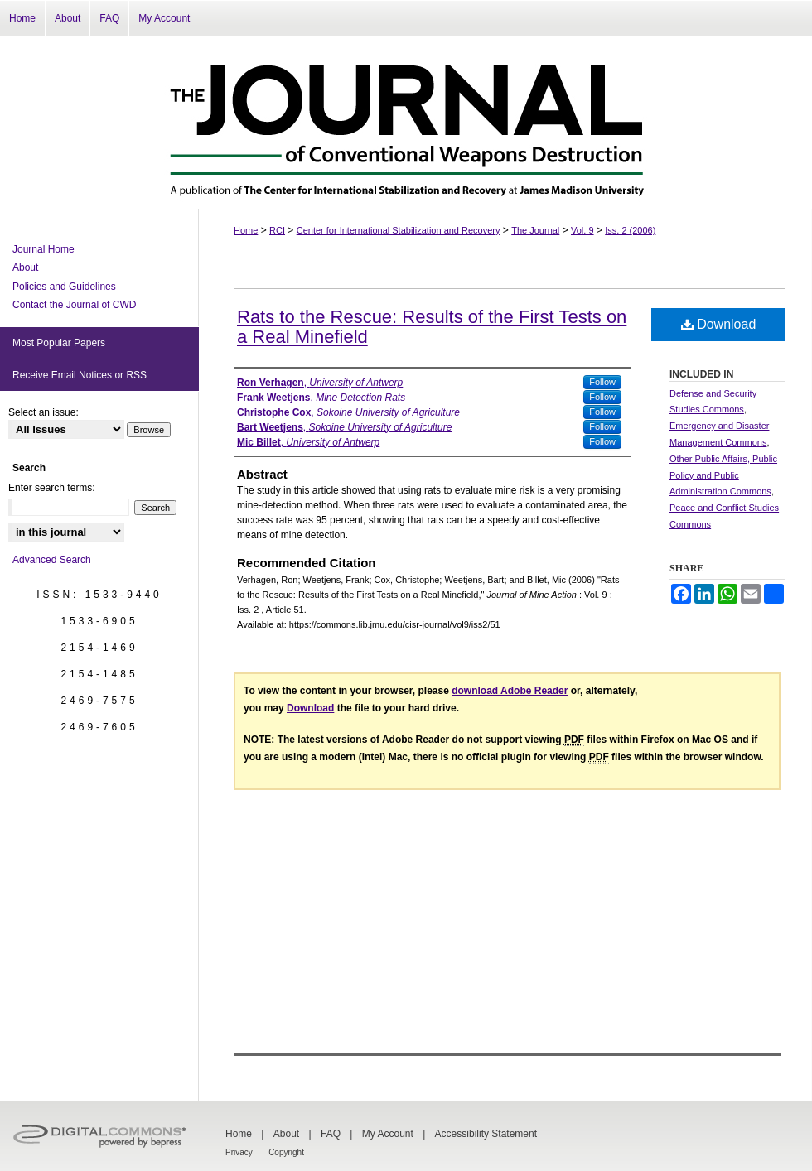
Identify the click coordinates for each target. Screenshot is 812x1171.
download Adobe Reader (510, 690)
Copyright (286, 1152)
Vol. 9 (582, 230)
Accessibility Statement (486, 1134)
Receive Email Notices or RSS (79, 375)
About (25, 267)
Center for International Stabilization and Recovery (398, 230)
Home (246, 230)
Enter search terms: (51, 488)
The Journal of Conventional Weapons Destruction (406, 122)
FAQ (331, 1134)
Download (718, 324)
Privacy (239, 1152)
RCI (277, 230)
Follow (602, 382)
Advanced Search (51, 560)
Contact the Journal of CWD (74, 305)
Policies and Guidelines (64, 286)
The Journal (535, 230)
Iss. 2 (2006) (630, 230)
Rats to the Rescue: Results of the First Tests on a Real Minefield (431, 326)
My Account (387, 1134)
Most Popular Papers (58, 343)
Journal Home (43, 249)
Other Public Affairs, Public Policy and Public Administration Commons (723, 475)
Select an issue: (43, 412)
